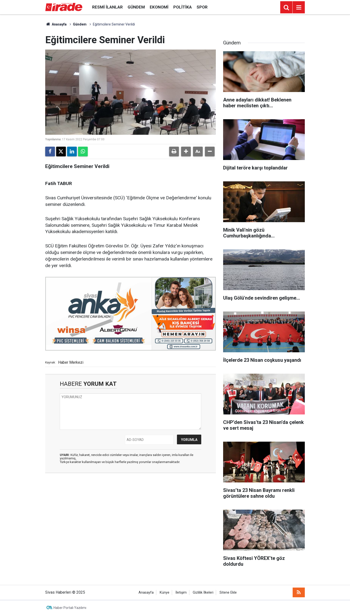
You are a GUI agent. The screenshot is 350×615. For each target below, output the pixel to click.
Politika (182, 7)
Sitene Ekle (228, 592)
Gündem (136, 7)
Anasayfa (56, 24)
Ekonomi (159, 7)
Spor (202, 7)
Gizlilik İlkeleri (203, 592)
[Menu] (298, 7)
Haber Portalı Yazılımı (69, 608)
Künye (164, 592)
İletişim (181, 592)
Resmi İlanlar (107, 7)
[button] (186, 151)
